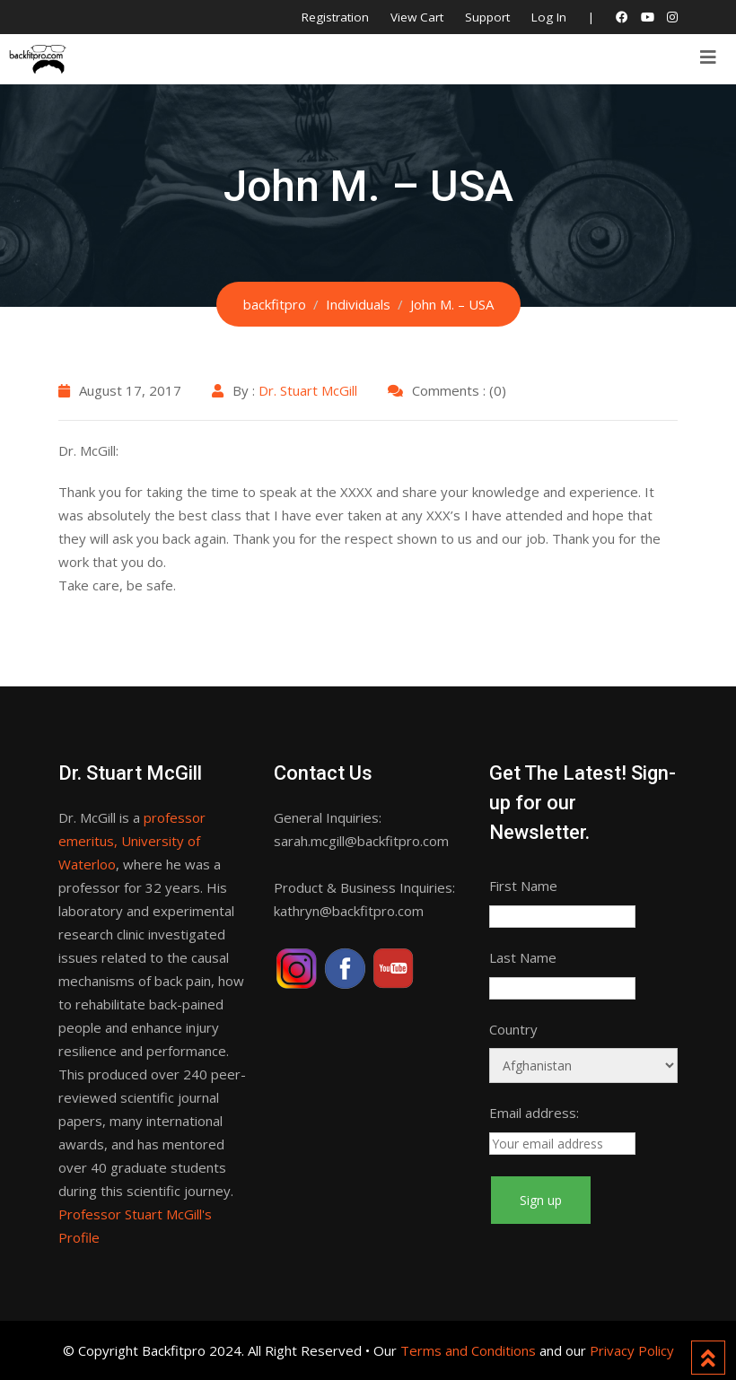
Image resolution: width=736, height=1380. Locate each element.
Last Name (522, 957)
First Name (523, 886)
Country (513, 1029)
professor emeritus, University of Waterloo (132, 840)
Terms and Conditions (468, 1350)
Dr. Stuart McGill (307, 390)
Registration (335, 17)
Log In (548, 17)
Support (487, 17)
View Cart (416, 17)
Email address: (534, 1113)
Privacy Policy (632, 1350)
